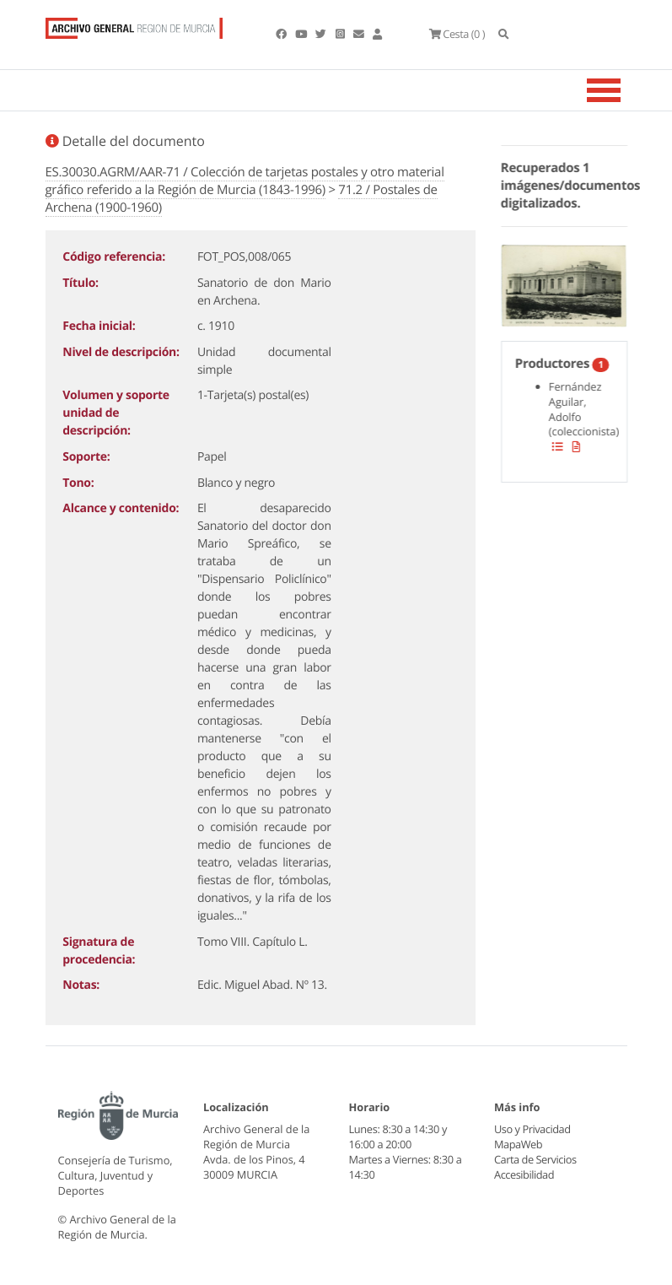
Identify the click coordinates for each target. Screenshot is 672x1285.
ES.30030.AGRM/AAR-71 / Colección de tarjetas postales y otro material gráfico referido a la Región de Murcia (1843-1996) (245, 181)
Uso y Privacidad (532, 1129)
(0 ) (457, 33)
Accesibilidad (524, 1174)
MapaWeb (518, 1144)
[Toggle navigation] (625, 90)
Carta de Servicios (535, 1159)
